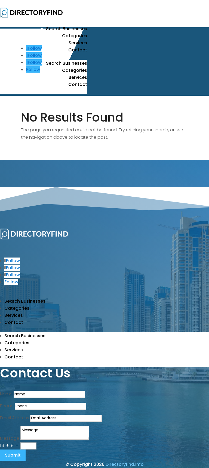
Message (9, 438)
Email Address (14, 418)
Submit (13, 455)
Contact (77, 50)
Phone (7, 406)
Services (78, 43)
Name (6, 394)
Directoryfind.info (125, 464)
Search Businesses (66, 29)
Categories (74, 36)
